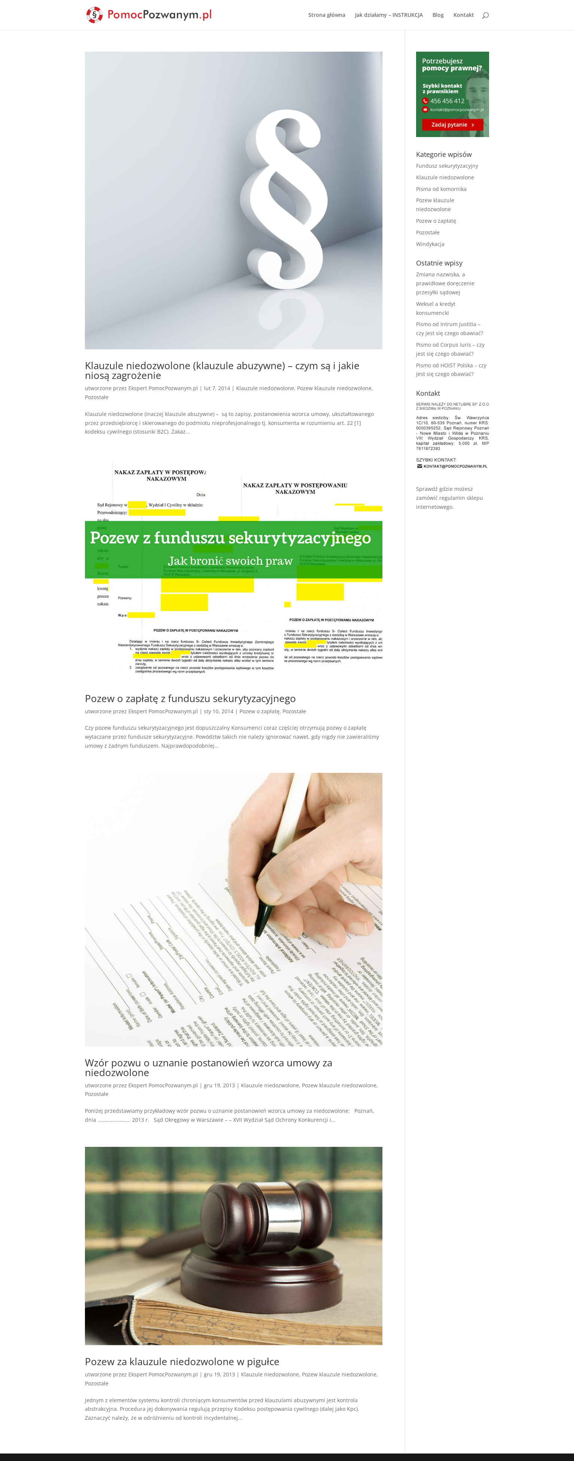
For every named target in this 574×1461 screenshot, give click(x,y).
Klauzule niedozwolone (265, 388)
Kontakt (464, 15)
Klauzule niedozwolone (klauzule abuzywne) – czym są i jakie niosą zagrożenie (222, 370)
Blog (438, 15)
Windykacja (430, 243)
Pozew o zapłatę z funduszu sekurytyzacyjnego (190, 698)
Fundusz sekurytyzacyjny (447, 165)
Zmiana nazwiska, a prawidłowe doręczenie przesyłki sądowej (445, 283)
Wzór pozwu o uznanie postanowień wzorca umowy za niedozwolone (208, 1067)
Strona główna (326, 15)
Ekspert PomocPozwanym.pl (163, 388)
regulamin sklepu (461, 497)
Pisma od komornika (441, 188)
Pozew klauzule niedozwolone (334, 388)
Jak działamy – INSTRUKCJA (389, 15)
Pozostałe (97, 397)
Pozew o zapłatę (259, 711)
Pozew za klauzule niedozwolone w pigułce (182, 1361)
